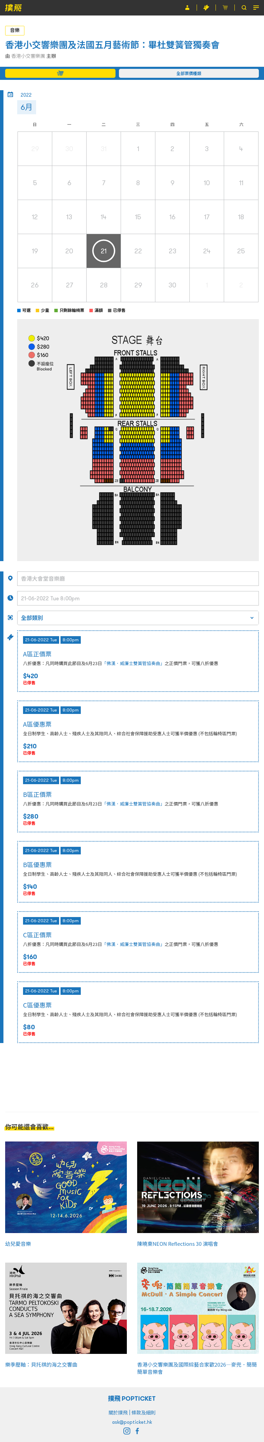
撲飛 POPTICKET (132, 1398)
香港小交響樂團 (28, 56)
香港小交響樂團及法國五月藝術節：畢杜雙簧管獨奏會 (112, 45)
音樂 (15, 30)
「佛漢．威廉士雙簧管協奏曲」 (133, 663)
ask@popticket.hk (132, 1422)
